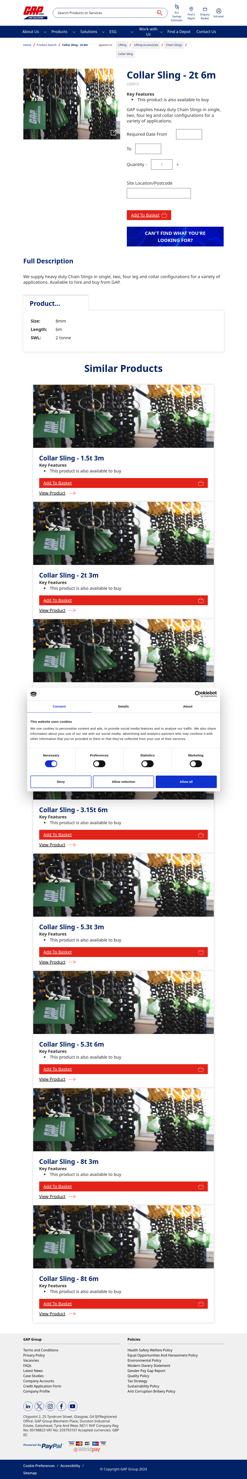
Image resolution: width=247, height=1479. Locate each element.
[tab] (55, 303)
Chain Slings (174, 45)
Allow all (186, 781)
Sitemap (30, 1473)
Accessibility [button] (70, 1465)
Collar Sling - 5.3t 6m (71, 1044)
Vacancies (31, 1360)
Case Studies (33, 1375)
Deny (61, 781)
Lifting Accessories (146, 45)
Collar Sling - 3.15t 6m (73, 810)
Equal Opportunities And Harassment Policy (162, 1355)
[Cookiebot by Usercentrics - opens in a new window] (198, 694)
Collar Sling (125, 54)
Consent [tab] (59, 706)
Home (27, 45)
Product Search (47, 45)
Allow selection (123, 781)
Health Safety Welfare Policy (149, 1350)
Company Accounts (38, 1381)
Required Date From (147, 134)
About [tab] (188, 706)
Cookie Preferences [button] (39, 1465)
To (129, 149)
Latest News (33, 1370)
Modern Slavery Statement (148, 1365)
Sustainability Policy (143, 1386)
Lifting (122, 45)
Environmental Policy (144, 1360)
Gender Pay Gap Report (146, 1370)
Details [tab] (123, 706)
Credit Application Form (42, 1386)
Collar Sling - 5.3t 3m (71, 927)
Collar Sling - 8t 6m (69, 1278)
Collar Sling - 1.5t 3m (71, 458)
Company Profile (36, 1391)
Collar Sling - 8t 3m (69, 1161)
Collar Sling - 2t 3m (69, 575)
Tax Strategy (137, 1381)
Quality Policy (138, 1375)
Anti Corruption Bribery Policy (151, 1391)
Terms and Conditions (40, 1350)
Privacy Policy (34, 1355)
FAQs (27, 1365)
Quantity (135, 164)
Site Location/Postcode (150, 183)
